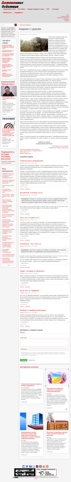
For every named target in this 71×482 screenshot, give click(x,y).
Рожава (25, 150)
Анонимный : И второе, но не (31, 193)
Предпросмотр (31, 360)
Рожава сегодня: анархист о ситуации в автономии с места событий (8, 54)
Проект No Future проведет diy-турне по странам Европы (8, 216)
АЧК (48, 9)
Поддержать (18, 12)
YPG (27, 152)
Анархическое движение (25, 25)
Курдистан (29, 150)
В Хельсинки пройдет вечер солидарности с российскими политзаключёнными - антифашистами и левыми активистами (8, 132)
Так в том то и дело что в (29, 218)
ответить (22, 189)
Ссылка (21, 163)
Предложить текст (9, 9)
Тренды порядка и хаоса (35, 9)
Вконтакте (66, 147)
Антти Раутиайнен (25, 387)
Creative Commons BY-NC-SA (51, 477)
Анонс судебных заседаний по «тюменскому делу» (6, 251)
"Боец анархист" (64, 146)
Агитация (55, 9)
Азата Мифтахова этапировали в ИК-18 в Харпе (8, 98)
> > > (9, 265)
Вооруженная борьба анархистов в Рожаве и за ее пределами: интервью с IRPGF (8, 47)
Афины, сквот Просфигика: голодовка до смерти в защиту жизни (8, 182)
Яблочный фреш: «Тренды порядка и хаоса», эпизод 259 (8, 196)
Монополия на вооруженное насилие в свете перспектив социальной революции (57, 434)
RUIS (24, 152)
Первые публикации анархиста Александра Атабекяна (7, 201)
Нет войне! (21, 9)
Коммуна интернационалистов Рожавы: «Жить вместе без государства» (7, 75)
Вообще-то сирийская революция (33, 310)
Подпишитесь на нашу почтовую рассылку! (7, 155)
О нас (35, 478)
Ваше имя (22, 332)
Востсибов (49, 393)
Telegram (59, 147)
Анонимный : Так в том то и (30, 244)
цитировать (27, 189)
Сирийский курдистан (37, 150)
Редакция (4, 101)
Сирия (21, 150)
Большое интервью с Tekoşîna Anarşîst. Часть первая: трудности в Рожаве (7, 66)
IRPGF (21, 152)
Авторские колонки (29, 367)
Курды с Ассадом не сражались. (32, 271)
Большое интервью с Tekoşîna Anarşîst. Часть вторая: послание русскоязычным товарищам (7, 60)
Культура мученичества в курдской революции (8, 51)
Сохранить (23, 360)
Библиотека (7, 12)
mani (36, 195)
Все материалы (7, 170)
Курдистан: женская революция (6, 70)
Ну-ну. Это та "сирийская (29, 290)
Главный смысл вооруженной (31, 161)
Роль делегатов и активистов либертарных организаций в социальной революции (55, 390)
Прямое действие (36, 149)
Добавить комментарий (25, 153)
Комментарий (23, 337)
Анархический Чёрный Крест (8, 83)
